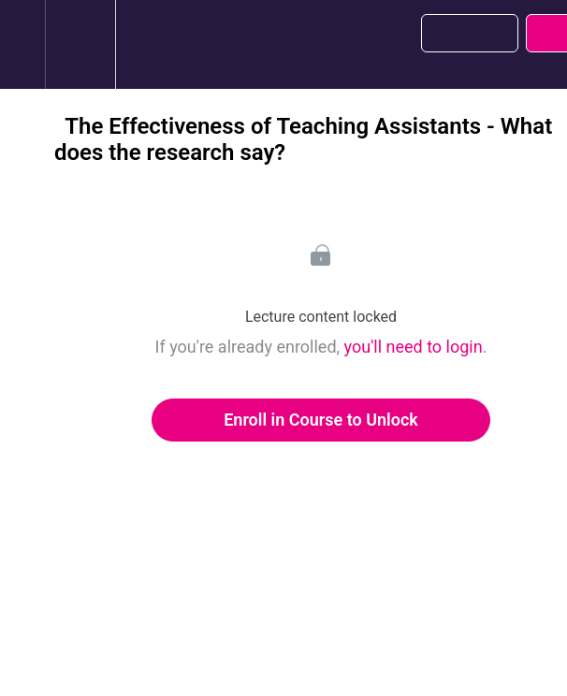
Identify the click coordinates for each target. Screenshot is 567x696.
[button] (22, 44)
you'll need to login (413, 346)
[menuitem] (80, 44)
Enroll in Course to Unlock (321, 419)
